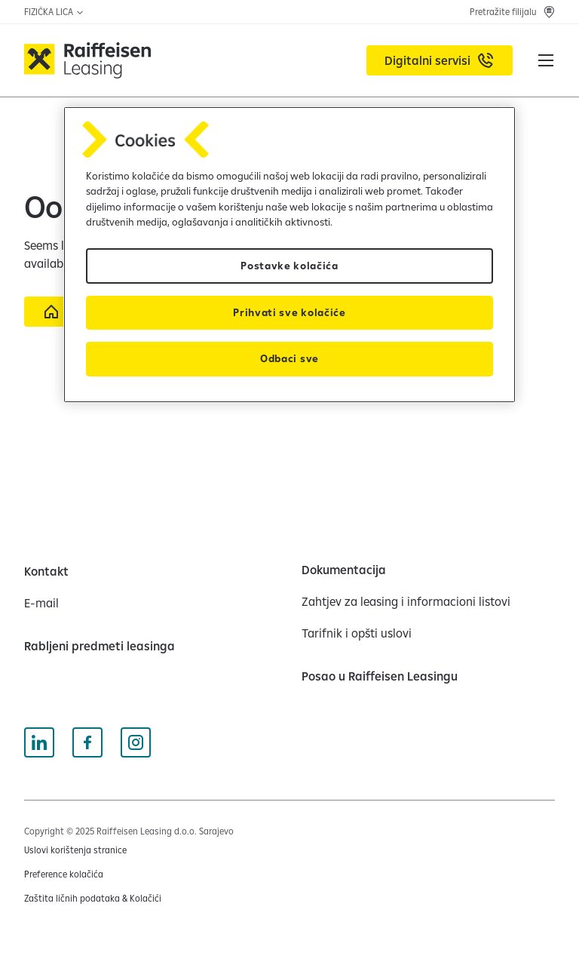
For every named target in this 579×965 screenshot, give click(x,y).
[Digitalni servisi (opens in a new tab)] (439, 60)
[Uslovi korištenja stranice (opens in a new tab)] (75, 850)
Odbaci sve (289, 358)
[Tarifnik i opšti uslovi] (357, 633)
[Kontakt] (46, 571)
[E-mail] (41, 603)
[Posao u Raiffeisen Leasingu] (380, 676)
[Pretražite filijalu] (512, 12)
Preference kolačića (63, 874)
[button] (546, 60)
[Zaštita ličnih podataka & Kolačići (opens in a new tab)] (92, 899)
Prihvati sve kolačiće (289, 312)
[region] (289, 254)
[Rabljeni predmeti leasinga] (99, 646)
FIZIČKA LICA (54, 11)
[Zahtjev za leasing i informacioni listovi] (406, 601)
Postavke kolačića (289, 265)
